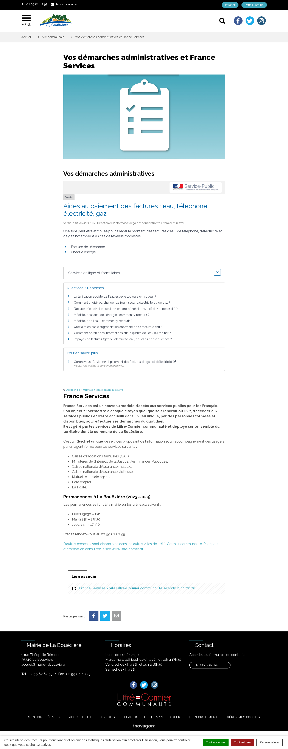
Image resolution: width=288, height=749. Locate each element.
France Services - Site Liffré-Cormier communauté (133, 588)
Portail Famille (254, 4)
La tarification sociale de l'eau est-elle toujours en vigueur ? (115, 296)
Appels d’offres (170, 717)
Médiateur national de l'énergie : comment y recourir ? (111, 315)
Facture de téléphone (88, 247)
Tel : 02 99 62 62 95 (37, 674)
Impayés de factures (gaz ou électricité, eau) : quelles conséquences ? (123, 339)
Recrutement (205, 717)
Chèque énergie (83, 252)
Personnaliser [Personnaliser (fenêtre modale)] (269, 742)
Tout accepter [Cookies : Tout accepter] (215, 742)
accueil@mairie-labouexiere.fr (44, 664)
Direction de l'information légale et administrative (94, 389)
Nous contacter (210, 665)
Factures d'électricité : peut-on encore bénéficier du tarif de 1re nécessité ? (126, 309)
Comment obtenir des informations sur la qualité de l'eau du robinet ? (122, 333)
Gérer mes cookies (243, 717)
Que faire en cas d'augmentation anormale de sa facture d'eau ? (118, 327)
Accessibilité (80, 717)
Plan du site (135, 717)
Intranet (230, 4)
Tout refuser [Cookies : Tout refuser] (242, 742)
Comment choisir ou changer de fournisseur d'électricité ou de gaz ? (122, 302)
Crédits (108, 717)
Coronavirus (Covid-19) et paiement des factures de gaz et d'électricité (125, 362)
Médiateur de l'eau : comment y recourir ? (103, 321)
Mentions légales (44, 717)
